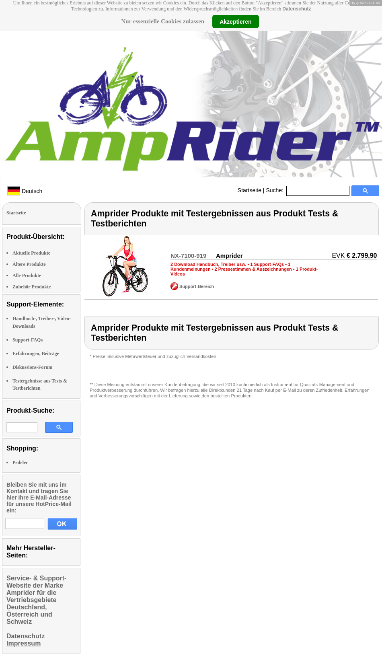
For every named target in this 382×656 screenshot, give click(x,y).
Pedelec (20, 462)
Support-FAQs (27, 340)
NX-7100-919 (188, 255)
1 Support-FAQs (267, 264)
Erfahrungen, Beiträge (35, 353)
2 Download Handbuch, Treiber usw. (208, 264)
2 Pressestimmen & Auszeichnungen (253, 269)
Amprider (229, 255)
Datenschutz (296, 9)
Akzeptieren (235, 21)
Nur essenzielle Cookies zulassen (162, 21)
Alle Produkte (26, 275)
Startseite (249, 190)
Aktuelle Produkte (31, 253)
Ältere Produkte (29, 264)
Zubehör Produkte (31, 287)
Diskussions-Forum (32, 367)
